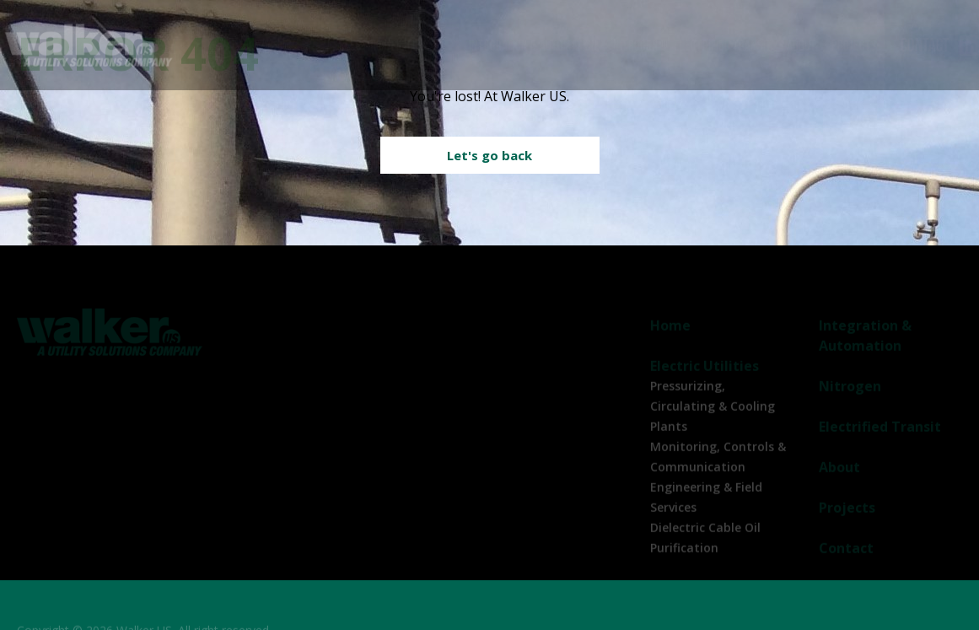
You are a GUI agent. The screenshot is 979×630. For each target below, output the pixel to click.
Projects (853, 45)
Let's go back (489, 155)
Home (670, 333)
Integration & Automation (532, 45)
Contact (924, 45)
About (800, 45)
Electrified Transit (722, 45)
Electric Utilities (382, 45)
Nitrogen (635, 45)
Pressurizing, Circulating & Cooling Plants (712, 413)
